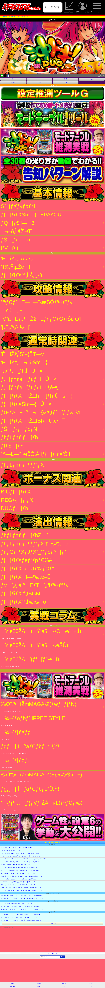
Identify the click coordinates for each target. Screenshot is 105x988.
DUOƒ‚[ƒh (14, 508)
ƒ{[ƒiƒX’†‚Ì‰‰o (23, 602)
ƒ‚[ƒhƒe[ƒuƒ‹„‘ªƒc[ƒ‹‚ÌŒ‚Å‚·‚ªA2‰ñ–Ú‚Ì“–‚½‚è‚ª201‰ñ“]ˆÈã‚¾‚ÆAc (21, 920)
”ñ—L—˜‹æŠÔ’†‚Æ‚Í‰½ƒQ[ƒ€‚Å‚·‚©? (11, 850)
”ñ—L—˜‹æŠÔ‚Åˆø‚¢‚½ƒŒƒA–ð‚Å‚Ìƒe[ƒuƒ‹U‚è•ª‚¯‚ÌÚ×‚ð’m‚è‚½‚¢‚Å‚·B (20, 856)
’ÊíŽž (65, 79)
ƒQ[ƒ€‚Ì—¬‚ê (17, 223)
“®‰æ (90, 983)
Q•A (65, 82)
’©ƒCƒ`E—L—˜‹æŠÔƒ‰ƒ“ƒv (36, 302)
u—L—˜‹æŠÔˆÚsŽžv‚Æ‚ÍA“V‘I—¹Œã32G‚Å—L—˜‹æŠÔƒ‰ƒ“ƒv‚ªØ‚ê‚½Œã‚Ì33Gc (25, 859)
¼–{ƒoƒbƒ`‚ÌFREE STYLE (33, 720)
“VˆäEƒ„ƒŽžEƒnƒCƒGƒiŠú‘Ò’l (41, 319)
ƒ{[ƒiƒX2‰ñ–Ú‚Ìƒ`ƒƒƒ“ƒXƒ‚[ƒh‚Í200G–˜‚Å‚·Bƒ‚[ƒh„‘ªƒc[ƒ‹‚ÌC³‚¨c (20, 917)
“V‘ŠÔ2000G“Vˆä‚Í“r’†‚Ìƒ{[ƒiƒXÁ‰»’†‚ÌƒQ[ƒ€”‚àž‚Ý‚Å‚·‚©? (18, 873)
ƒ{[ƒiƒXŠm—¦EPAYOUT (33, 215)
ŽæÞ (64, 986)
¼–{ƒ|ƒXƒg (16, 734)
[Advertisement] (49, 940)
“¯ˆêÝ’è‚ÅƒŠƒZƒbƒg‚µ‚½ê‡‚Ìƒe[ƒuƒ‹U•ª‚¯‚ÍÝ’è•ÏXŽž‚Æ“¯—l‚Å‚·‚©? (20, 853)
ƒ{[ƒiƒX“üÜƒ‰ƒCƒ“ (27, 569)
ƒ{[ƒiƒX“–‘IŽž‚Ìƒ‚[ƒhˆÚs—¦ (36, 396)
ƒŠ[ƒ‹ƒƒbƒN (19, 429)
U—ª (39, 79)
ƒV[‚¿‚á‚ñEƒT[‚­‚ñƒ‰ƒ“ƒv (34, 585)
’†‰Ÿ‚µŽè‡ (16, 267)
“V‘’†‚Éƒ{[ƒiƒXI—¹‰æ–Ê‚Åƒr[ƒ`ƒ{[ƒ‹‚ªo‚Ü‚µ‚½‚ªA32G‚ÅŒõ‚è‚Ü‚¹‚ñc (21, 906)
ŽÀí (39, 82)
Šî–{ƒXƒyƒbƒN (18, 206)
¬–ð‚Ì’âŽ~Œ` (17, 231)
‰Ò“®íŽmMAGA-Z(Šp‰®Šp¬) (41, 777)
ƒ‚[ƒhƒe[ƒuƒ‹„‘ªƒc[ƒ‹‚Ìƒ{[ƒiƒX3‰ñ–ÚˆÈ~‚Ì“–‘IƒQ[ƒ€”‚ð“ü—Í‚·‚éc (20, 914)
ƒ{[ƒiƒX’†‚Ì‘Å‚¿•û (21, 275)
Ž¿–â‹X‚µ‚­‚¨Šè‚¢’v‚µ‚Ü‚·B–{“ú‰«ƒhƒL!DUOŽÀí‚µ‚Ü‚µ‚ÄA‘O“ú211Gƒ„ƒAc (21, 890)
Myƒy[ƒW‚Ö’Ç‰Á (52, 953)
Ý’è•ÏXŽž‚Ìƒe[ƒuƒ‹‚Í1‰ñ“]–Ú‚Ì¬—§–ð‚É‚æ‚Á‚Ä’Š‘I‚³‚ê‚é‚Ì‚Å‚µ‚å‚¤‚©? (19, 879)
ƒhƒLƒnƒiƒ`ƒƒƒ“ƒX (22, 465)
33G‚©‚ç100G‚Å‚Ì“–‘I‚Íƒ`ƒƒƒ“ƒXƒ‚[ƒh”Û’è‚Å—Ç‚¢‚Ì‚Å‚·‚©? (15, 864)
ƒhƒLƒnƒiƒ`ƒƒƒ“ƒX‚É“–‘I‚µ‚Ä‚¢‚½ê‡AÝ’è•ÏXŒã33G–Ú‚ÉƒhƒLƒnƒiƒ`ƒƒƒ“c (22, 898)
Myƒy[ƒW (82, 7)
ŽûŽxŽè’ (69, 7)
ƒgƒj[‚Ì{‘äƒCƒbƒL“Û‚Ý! (30, 748)
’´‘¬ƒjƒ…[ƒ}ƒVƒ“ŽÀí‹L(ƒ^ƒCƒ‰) (41, 805)
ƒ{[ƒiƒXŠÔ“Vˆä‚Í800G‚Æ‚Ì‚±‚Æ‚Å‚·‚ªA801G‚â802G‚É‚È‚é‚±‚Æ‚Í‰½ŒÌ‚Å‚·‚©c (21, 870)
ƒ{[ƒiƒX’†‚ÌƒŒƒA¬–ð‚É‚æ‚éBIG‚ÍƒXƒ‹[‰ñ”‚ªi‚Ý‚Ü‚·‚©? (16, 903)
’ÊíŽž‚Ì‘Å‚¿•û (17, 259)
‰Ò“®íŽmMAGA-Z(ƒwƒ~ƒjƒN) (38, 706)
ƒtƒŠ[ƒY (12, 446)
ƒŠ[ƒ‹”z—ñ (15, 240)
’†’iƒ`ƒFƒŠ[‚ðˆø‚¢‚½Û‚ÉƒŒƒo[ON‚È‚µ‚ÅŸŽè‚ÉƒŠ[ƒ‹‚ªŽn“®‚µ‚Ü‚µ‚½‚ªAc (21, 876)
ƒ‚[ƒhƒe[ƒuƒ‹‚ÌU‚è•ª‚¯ (31, 387)
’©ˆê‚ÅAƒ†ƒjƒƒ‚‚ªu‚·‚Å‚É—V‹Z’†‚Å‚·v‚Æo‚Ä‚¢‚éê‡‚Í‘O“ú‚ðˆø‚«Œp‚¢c (21, 887)
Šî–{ (13, 79)
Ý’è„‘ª (11, 311)
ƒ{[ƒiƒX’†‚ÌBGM (20, 593)
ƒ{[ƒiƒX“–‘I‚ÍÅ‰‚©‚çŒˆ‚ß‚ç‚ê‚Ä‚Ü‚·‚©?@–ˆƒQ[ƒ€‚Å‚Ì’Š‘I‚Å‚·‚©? (18, 882)
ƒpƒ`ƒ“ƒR (38, 983)
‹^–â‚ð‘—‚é (52, 923)
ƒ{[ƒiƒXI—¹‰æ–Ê (26, 577)
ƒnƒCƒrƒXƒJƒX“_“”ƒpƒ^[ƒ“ (33, 552)
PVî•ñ (9, 248)
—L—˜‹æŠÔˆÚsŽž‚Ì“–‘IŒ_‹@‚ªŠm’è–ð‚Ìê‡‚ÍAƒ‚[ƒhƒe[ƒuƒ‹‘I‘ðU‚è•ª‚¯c (22, 861)
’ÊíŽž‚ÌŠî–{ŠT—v (22, 354)
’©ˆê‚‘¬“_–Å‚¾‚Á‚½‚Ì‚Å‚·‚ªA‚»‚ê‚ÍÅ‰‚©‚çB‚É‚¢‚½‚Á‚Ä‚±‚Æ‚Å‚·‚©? (18, 884)
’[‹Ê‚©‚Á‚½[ (15, 327)
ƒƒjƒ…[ (97, 7)
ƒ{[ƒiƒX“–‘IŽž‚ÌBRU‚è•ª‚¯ (33, 421)
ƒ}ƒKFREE (91, 986)
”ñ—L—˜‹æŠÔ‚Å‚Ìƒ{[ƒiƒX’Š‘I (35, 454)
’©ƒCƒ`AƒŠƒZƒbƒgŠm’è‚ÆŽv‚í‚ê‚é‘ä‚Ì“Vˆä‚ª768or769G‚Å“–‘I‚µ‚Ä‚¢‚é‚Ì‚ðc (19, 867)
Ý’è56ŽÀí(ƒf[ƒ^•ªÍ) (30, 661)
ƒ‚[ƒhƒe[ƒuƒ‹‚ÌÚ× (28, 379)
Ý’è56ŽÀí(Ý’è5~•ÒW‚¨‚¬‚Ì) (41, 633)
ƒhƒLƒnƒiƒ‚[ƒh (19, 437)
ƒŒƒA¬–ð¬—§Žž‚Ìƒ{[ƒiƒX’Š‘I (40, 412)
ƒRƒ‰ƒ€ (64, 983)
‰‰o (13, 82)
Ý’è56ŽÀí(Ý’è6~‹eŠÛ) (34, 647)
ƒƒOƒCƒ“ (53, 7)
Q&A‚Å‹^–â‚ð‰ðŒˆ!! (52, 842)
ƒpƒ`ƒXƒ (12, 983)
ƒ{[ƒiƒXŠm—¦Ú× (26, 404)
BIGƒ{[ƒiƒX (16, 492)
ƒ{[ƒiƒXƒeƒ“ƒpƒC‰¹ (26, 560)
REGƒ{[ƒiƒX (17, 500)
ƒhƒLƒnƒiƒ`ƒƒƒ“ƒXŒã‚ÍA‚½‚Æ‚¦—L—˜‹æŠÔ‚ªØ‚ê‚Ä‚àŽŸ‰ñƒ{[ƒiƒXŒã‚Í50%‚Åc (22, 895)
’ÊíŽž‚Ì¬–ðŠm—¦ (24, 362)
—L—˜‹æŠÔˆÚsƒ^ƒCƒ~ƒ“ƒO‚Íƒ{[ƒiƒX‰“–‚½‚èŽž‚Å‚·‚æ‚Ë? (16, 847)
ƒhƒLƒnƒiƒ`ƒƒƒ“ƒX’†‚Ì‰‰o (34, 544)
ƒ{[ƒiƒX (91, 79)
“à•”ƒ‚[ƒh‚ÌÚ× (21, 371)
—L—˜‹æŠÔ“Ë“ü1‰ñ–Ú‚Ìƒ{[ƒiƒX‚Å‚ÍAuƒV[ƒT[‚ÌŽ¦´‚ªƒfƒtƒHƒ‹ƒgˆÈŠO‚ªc (22, 909)
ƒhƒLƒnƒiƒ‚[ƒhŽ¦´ (24, 535)
